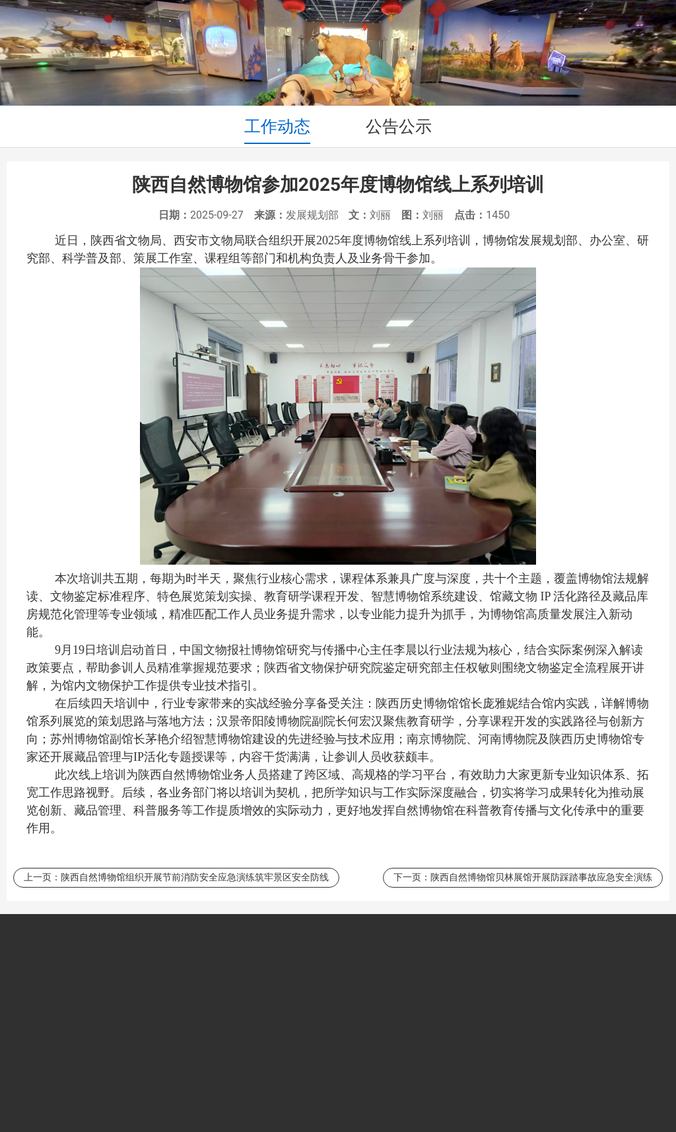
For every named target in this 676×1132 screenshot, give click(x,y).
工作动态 (277, 126)
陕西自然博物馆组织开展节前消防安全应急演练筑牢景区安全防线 (195, 877)
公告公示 (399, 126)
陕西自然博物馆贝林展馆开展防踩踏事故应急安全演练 (541, 877)
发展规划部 (312, 215)
